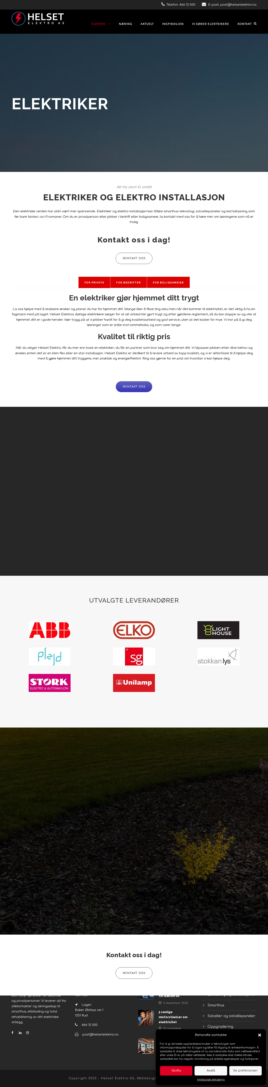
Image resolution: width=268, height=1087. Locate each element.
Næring (125, 24)
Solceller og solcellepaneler (231, 1016)
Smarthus (215, 1005)
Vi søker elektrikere (210, 24)
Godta (176, 1070)
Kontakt (244, 24)
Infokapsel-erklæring (211, 1079)
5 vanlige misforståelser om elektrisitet (173, 1017)
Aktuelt (147, 24)
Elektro (98, 24)
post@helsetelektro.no (238, 4)
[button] (260, 1035)
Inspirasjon (173, 24)
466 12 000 (187, 4)
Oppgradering (220, 1027)
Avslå (211, 1070)
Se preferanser (245, 1070)
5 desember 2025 (175, 1003)
